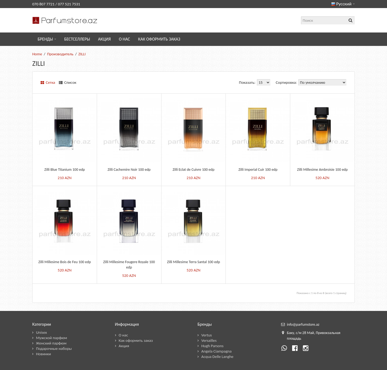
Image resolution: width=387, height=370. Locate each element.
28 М (306, 333)
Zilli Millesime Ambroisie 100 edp (322, 169)
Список (67, 82)
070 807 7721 (43, 4)
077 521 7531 (69, 4)
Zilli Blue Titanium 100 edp (64, 169)
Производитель (60, 54)
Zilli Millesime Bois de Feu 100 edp (64, 262)
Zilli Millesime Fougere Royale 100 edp (129, 265)
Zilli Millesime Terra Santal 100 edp (193, 262)
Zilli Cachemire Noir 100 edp (129, 169)
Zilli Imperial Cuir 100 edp (257, 169)
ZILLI (81, 54)
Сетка (48, 82)
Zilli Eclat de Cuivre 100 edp (193, 169)
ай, (312, 333)
